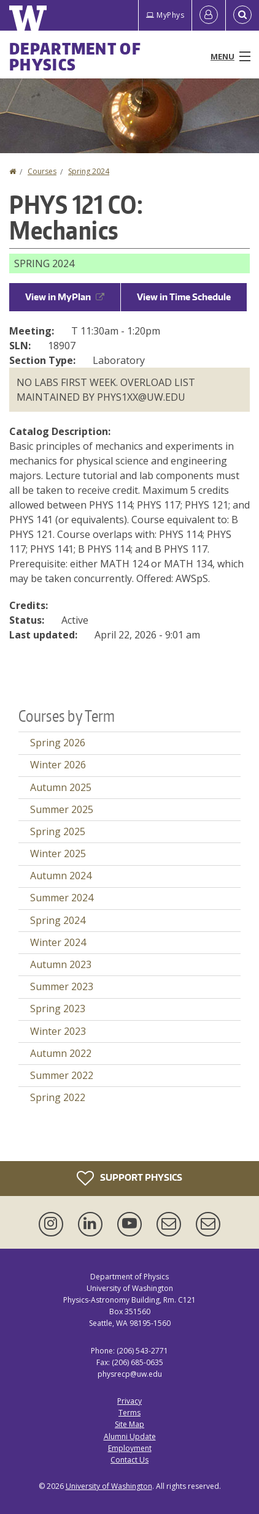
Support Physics (129, 1178)
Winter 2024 (58, 942)
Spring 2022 (57, 1097)
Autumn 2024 (60, 875)
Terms (129, 1412)
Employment (130, 1448)
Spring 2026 (57, 742)
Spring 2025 (57, 831)
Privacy (129, 1401)
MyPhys (165, 15)
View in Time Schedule (184, 297)
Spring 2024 (88, 171)
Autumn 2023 (60, 964)
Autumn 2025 (60, 787)
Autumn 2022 (60, 1053)
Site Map (129, 1424)
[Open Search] (242, 15)
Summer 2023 (61, 986)
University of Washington (109, 1486)
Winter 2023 (58, 1031)
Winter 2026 (58, 764)
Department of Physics (75, 56)
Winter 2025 (58, 853)
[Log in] (208, 15)
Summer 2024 (61, 897)
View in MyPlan (64, 297)
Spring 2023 (57, 1008)
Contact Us (129, 1460)
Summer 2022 (61, 1075)
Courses (42, 171)
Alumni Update (130, 1436)
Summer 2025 (61, 809)
